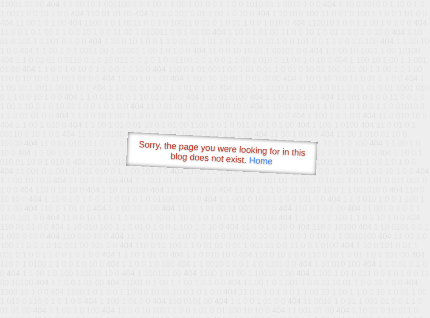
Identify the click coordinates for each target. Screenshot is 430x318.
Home (261, 160)
